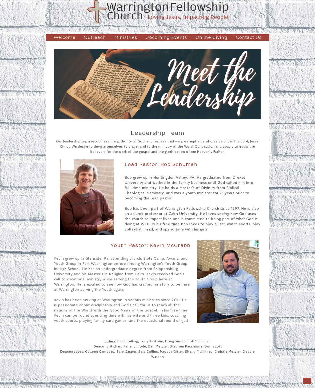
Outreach (95, 37)
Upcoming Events (166, 37)
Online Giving (211, 37)
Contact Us (249, 37)
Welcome (65, 37)
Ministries (125, 37)
